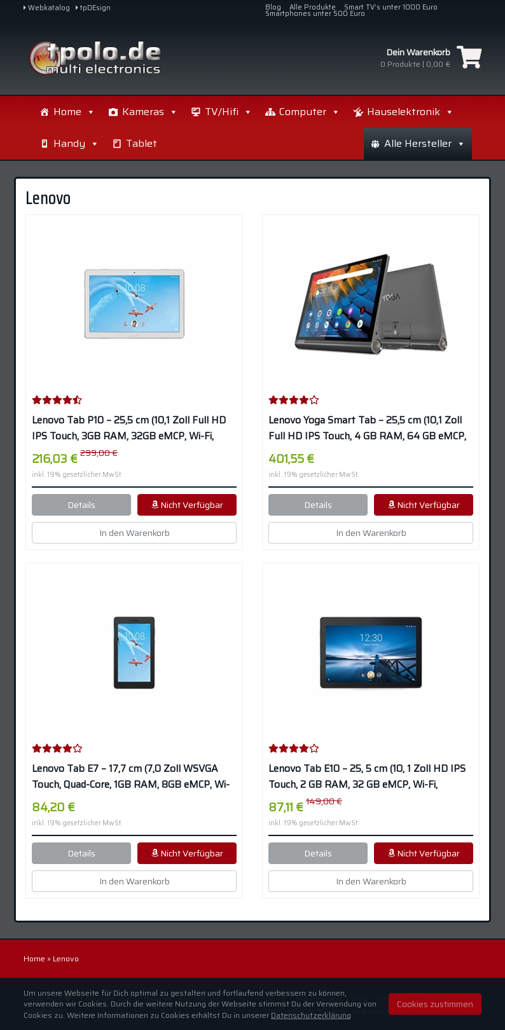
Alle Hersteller (425, 112)
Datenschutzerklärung (311, 1015)
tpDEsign (93, 8)
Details (81, 505)
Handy (190, 143)
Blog (273, 7)
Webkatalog (47, 8)
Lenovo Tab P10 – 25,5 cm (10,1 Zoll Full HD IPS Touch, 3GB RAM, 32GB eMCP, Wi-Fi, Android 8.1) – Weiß (129, 428)
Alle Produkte (312, 7)
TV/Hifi (229, 112)
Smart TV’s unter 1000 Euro (391, 7)
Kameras (150, 112)
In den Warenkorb (134, 533)
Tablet (255, 143)
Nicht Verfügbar (187, 505)
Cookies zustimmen (435, 1004)
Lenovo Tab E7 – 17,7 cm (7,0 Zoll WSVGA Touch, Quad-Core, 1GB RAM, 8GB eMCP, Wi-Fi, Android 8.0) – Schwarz (131, 777)
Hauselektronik (97, 143)
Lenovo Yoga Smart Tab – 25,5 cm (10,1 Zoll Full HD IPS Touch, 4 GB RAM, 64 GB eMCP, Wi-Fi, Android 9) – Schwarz (367, 428)
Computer (309, 112)
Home (74, 112)
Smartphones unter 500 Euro (315, 13)
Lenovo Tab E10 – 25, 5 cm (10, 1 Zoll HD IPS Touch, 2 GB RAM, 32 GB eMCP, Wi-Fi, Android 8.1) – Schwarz (367, 777)
